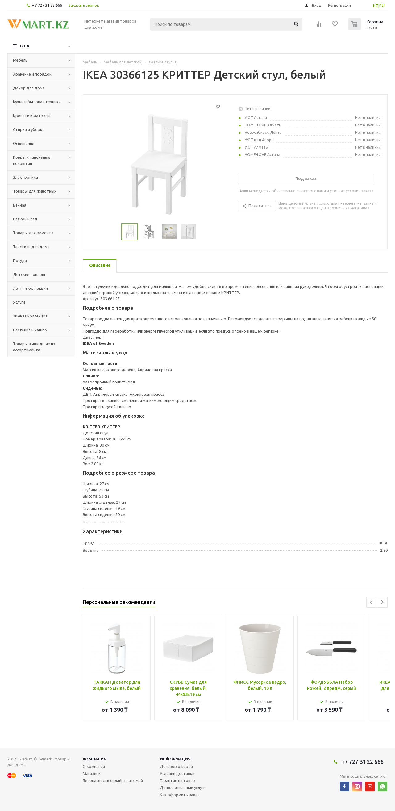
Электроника (25, 177)
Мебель (20, 60)
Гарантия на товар (177, 780)
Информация (175, 759)
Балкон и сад (25, 219)
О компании (94, 766)
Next (382, 602)
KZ (375, 5)
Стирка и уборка (28, 129)
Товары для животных (34, 191)
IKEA (24, 46)
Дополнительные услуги (183, 787)
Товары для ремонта (33, 233)
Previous (372, 602)
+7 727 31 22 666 (47, 5)
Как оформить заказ (180, 795)
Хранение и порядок (32, 74)
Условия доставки (177, 773)
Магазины (92, 773)
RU (382, 5)
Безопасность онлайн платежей (113, 780)
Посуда (20, 260)
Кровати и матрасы (31, 115)
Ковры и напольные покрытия (31, 160)
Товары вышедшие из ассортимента (34, 347)
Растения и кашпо (30, 330)
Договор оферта (176, 766)
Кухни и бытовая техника (37, 102)
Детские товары (29, 274)
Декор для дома (29, 88)
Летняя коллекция (30, 288)
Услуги (19, 302)
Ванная (19, 205)
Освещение (23, 143)
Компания (94, 759)
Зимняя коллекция (30, 316)
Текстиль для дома (31, 246)
